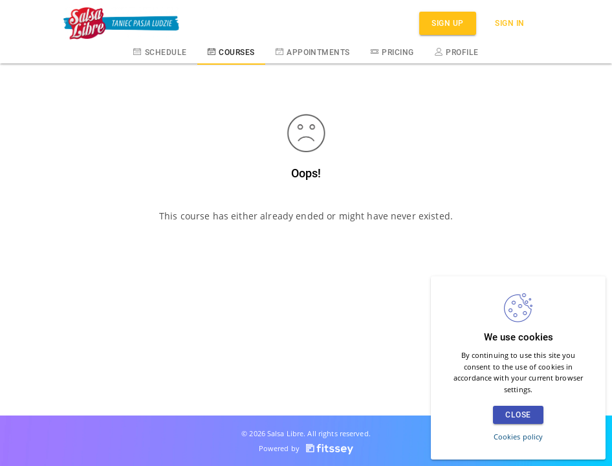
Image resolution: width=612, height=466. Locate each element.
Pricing (392, 51)
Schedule (159, 51)
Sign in (510, 23)
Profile (457, 51)
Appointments (313, 51)
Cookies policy (518, 436)
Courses (231, 51)
